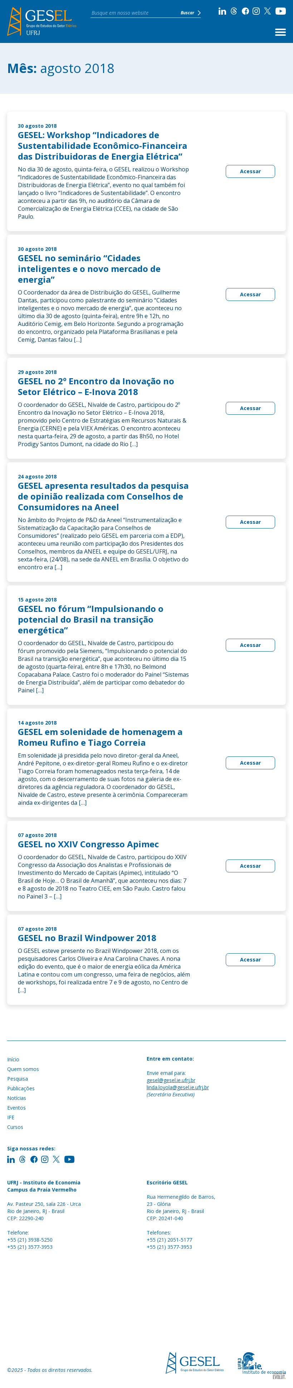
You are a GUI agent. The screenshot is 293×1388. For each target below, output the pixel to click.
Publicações (21, 1088)
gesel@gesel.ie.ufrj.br (171, 1080)
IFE (10, 1117)
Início (13, 1059)
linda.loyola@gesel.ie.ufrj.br (178, 1087)
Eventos (16, 1107)
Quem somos (23, 1069)
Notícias (16, 1098)
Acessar (250, 171)
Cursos (15, 1127)
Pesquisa (17, 1078)
